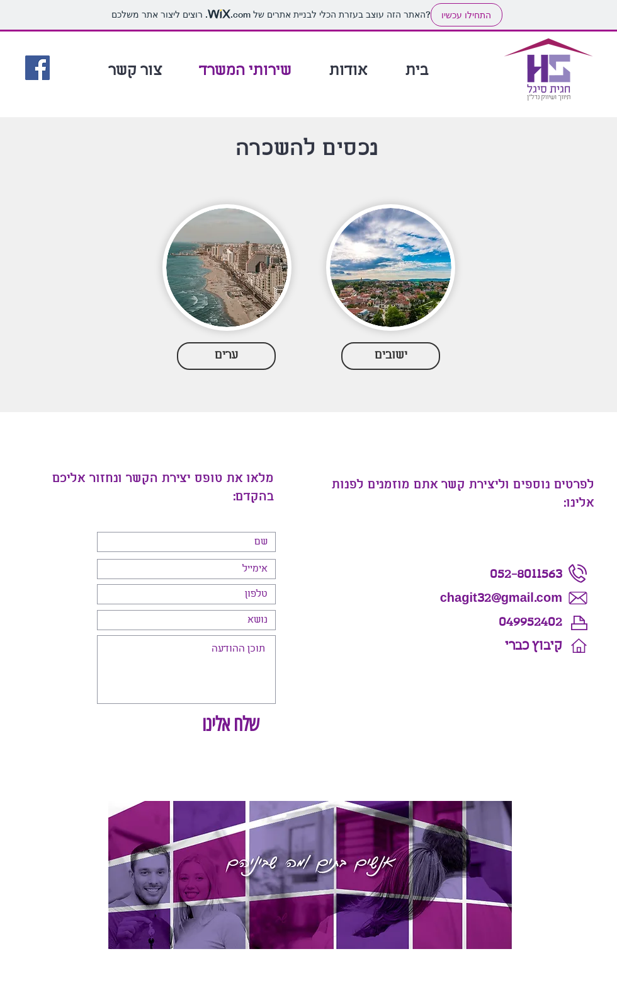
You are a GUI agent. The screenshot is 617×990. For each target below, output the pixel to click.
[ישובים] (390, 356)
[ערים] (226, 356)
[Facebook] (37, 67)
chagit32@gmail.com (501, 598)
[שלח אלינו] (229, 725)
